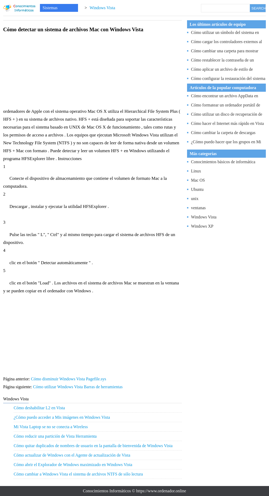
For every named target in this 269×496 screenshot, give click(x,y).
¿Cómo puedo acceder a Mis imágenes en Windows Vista (62, 417)
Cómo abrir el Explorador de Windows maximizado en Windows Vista (73, 464)
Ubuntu (197, 189)
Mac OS (198, 180)
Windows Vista (102, 8)
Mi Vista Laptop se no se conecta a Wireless (51, 427)
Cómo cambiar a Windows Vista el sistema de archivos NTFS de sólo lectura (78, 474)
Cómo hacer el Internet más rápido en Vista (227, 123)
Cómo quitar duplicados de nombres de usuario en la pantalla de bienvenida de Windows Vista (93, 445)
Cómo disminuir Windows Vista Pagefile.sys (69, 379)
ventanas (198, 208)
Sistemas (50, 8)
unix (194, 198)
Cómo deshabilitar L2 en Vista (39, 408)
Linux (196, 171)
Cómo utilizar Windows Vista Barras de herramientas (78, 387)
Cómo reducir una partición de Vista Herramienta (55, 436)
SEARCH (258, 8)
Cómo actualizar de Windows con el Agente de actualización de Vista (72, 455)
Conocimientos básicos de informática (223, 162)
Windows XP (202, 226)
